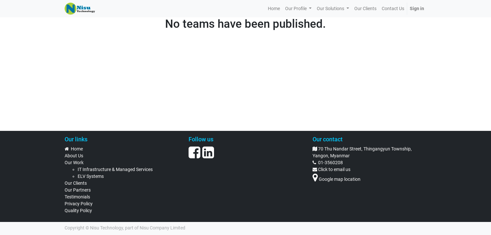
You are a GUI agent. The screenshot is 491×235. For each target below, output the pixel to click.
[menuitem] (274, 9)
